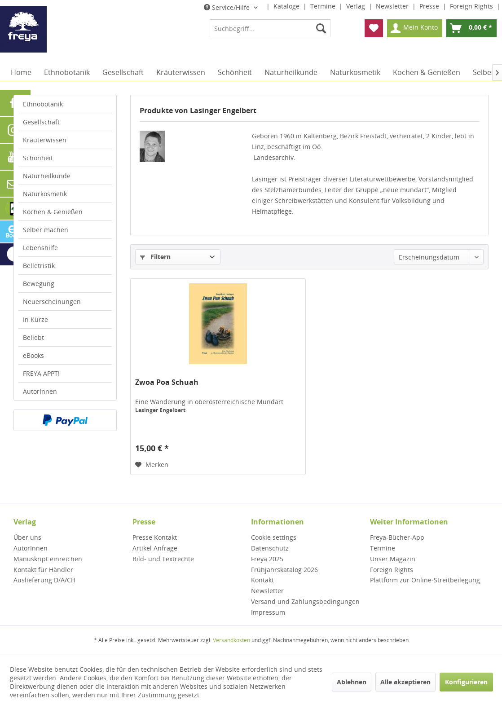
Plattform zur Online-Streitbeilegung (425, 580)
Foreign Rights (472, 6)
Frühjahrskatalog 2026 (284, 569)
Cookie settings (273, 537)
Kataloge (287, 6)
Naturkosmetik (45, 193)
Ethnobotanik (43, 104)
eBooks (33, 355)
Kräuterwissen (44, 140)
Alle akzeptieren (405, 682)
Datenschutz (270, 548)
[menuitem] (270, 28)
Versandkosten (231, 640)
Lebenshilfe (40, 247)
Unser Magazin (392, 559)
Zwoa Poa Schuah (166, 382)
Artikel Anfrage (154, 548)
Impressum (268, 612)
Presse (430, 6)
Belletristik (39, 265)
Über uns (27, 537)
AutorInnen (40, 391)
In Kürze (35, 319)
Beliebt (33, 337)
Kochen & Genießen (53, 211)
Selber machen (45, 229)
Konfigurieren (466, 682)
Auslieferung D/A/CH (44, 580)
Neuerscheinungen (52, 301)
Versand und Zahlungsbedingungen (305, 601)
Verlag (356, 6)
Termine (323, 6)
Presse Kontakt (154, 537)
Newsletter (393, 6)
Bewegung (38, 283)
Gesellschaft (41, 122)
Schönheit (38, 158)
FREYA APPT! (41, 373)
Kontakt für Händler (43, 569)
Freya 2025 (267, 559)
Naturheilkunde (46, 176)
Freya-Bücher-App (397, 537)
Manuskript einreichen (47, 559)
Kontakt (262, 580)
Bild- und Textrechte (163, 559)
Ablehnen (351, 682)
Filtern (155, 256)
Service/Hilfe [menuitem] (227, 7)
